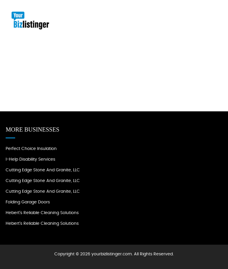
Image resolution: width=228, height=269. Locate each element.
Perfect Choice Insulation (31, 149)
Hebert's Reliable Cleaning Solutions (42, 213)
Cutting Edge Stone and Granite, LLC (43, 170)
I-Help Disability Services (30, 159)
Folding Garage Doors (28, 202)
